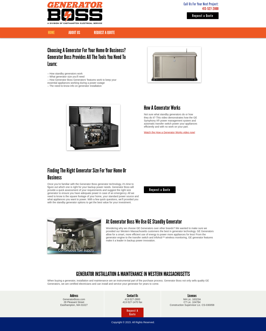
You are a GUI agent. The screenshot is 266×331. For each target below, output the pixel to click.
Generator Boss (74, 13)
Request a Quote (202, 16)
